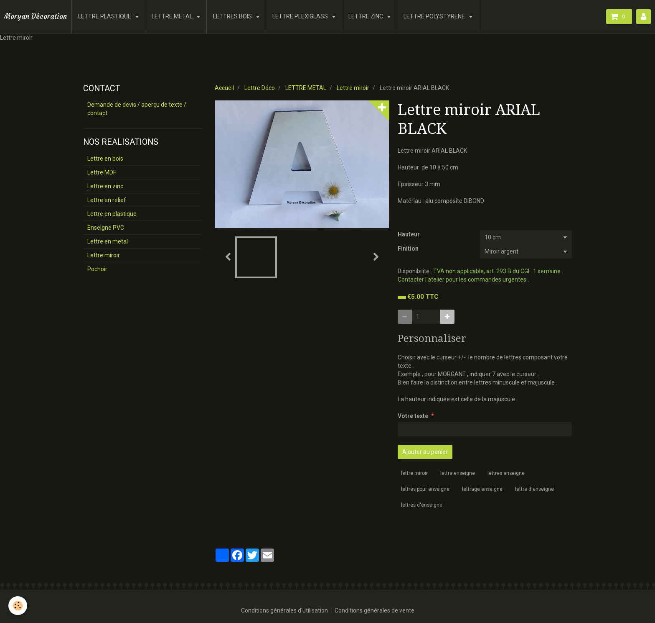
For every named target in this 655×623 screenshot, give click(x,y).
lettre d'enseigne (534, 489)
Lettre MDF (101, 172)
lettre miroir (414, 473)
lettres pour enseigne (425, 489)
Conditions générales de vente (374, 610)
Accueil (224, 88)
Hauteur (409, 234)
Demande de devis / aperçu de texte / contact (136, 108)
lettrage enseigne (482, 489)
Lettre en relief (106, 200)
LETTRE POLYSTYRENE (435, 16)
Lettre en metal (107, 241)
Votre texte (413, 416)
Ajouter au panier (425, 452)
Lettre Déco (259, 88)
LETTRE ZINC (366, 16)
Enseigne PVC (105, 227)
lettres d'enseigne (421, 505)
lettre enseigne (457, 473)
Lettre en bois (105, 158)
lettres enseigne (506, 473)
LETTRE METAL (173, 16)
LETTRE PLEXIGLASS (300, 16)
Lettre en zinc (105, 186)
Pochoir (97, 269)
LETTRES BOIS (233, 16)
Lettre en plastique (112, 213)
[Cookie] (17, 605)
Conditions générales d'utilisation (284, 610)
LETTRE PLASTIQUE (105, 16)
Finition (408, 248)
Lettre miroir (353, 88)
